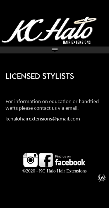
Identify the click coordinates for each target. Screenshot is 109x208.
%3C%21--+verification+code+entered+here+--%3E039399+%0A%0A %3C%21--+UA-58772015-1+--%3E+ (54, 104)
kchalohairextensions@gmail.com (43, 119)
